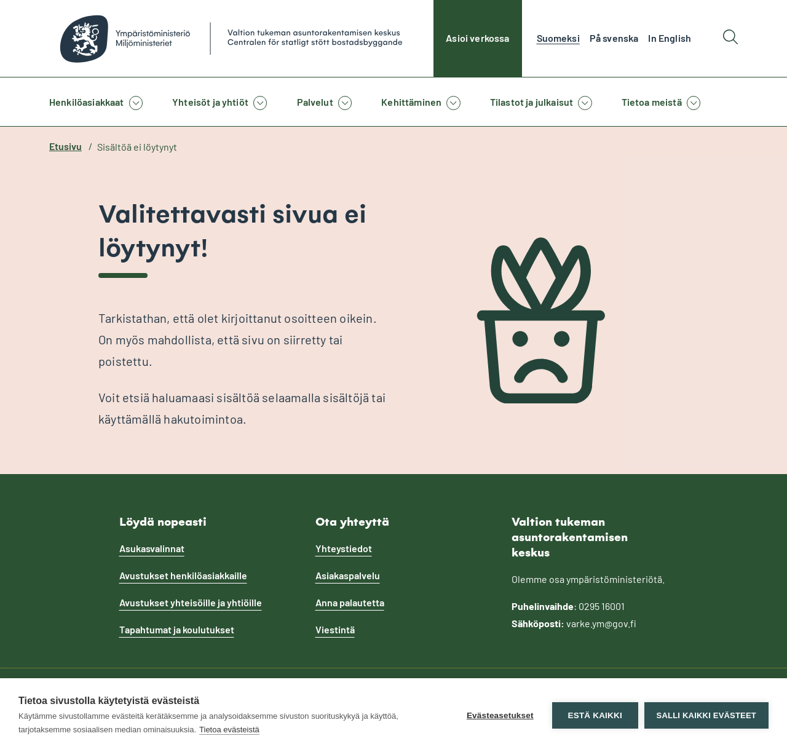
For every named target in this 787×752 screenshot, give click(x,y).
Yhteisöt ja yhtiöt (210, 102)
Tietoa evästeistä (229, 729)
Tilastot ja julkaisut (531, 102)
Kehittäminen (411, 102)
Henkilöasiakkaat (86, 102)
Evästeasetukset (500, 715)
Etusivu (65, 146)
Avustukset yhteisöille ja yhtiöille (190, 602)
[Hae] (730, 38)
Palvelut (315, 102)
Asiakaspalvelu (347, 575)
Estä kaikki (595, 715)
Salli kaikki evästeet (706, 715)
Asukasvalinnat (151, 548)
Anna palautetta (349, 602)
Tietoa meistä (652, 102)
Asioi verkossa (477, 38)
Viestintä (335, 629)
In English (669, 38)
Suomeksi (558, 38)
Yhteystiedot (343, 548)
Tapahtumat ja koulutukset (176, 629)
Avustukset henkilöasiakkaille (183, 575)
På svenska (614, 38)
